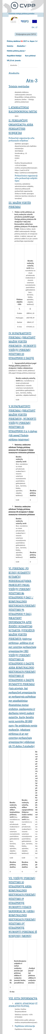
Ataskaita (13, 65)
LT (36, 27)
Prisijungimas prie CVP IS (26, 34)
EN (33, 27)
